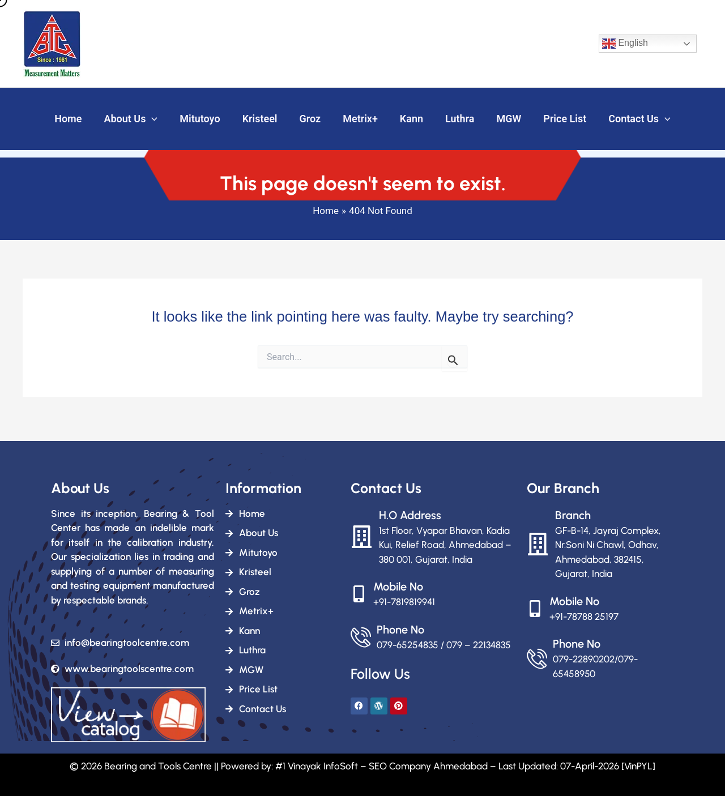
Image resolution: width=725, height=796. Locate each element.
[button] (158, 119)
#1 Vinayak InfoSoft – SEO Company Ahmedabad (381, 766)
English (625, 43)
